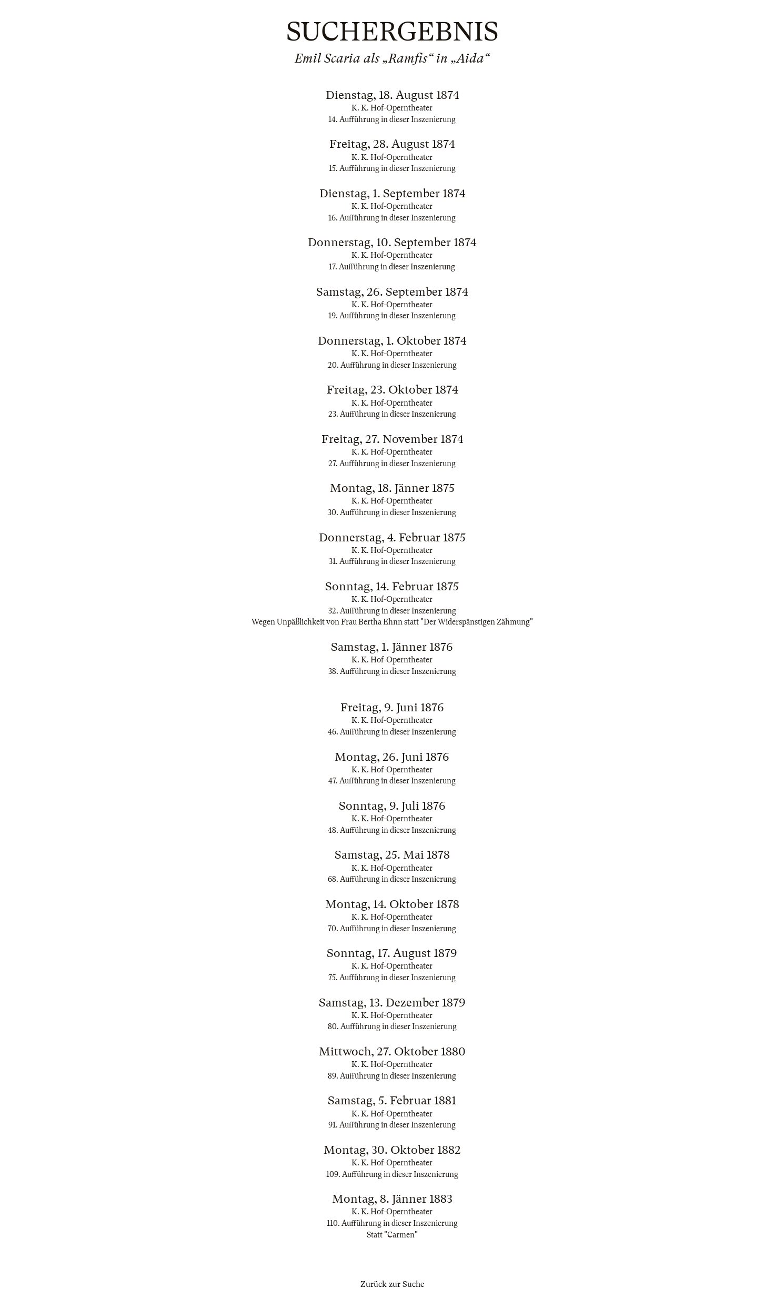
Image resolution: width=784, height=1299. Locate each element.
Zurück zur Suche (392, 1284)
